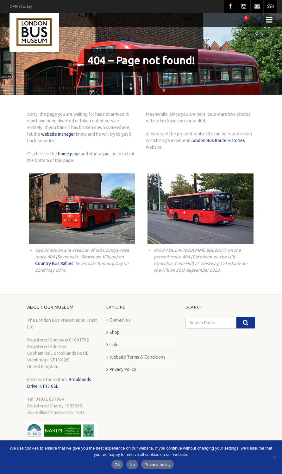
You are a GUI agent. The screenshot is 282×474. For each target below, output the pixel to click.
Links (115, 344)
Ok (117, 464)
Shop (115, 332)
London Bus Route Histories (218, 140)
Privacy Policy (123, 369)
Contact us (120, 319)
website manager (58, 134)
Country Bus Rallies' (54, 263)
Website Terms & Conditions (138, 357)
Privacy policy (157, 464)
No (132, 464)
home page (69, 153)
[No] (274, 457)
